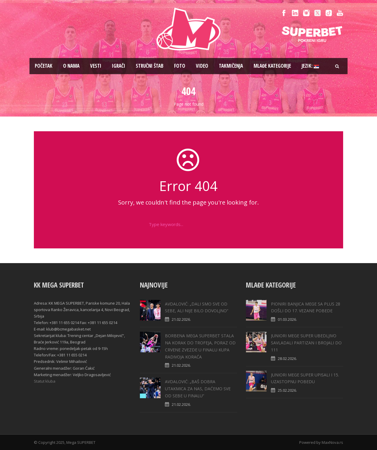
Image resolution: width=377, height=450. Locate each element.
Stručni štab (149, 65)
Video (202, 65)
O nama (71, 65)
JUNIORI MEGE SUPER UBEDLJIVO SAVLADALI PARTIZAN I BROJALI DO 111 (306, 343)
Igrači (118, 65)
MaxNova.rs (332, 442)
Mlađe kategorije (272, 65)
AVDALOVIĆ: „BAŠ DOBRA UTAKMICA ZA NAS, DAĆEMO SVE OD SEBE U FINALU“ (198, 388)
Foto (179, 65)
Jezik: (310, 65)
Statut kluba (44, 381)
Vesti (95, 65)
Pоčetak (43, 65)
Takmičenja (231, 65)
